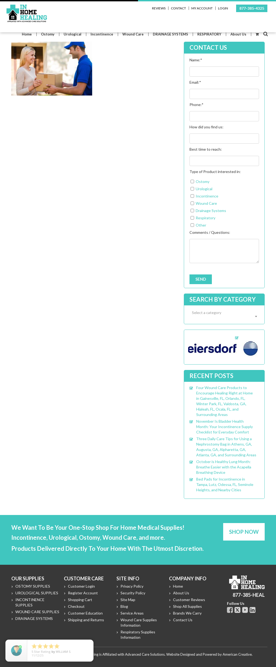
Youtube (245, 610)
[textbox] (224, 312)
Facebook (230, 610)
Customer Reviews (189, 599)
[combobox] (224, 316)
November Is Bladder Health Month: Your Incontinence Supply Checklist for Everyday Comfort (224, 426)
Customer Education (85, 613)
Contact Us (182, 619)
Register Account (83, 593)
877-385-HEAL (249, 595)
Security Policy (132, 593)
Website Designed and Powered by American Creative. (209, 654)
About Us (181, 593)
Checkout (76, 606)
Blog (124, 606)
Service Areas (132, 613)
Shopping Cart (80, 599)
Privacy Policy (131, 586)
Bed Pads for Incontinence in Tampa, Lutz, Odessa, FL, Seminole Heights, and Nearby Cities (224, 484)
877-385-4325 (251, 8)
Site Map (127, 599)
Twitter (237, 610)
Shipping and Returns (86, 619)
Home (178, 586)
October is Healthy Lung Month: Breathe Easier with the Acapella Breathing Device (223, 467)
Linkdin (253, 610)
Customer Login (81, 586)
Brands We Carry (187, 613)
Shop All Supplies (187, 606)
